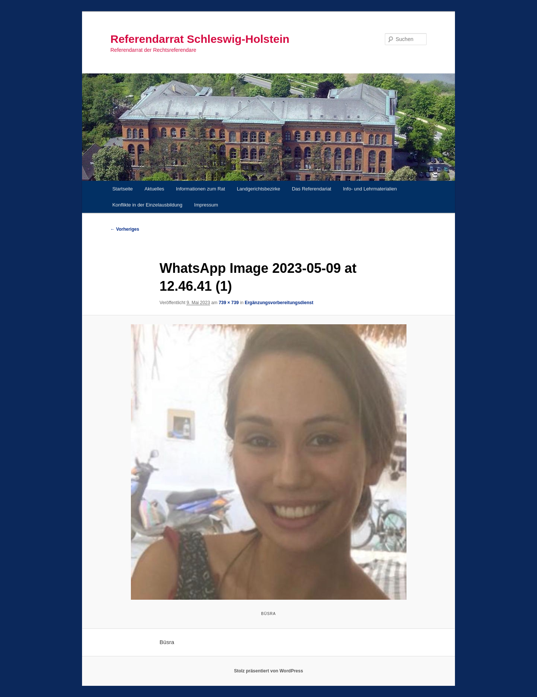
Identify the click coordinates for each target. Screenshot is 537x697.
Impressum (206, 205)
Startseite (122, 189)
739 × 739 (229, 302)
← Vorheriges (124, 229)
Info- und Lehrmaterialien (370, 189)
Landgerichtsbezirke (258, 189)
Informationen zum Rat (200, 189)
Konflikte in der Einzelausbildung (147, 205)
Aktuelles (154, 189)
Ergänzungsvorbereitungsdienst (279, 302)
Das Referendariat (312, 189)
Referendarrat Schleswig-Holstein (199, 39)
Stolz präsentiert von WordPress (268, 671)
